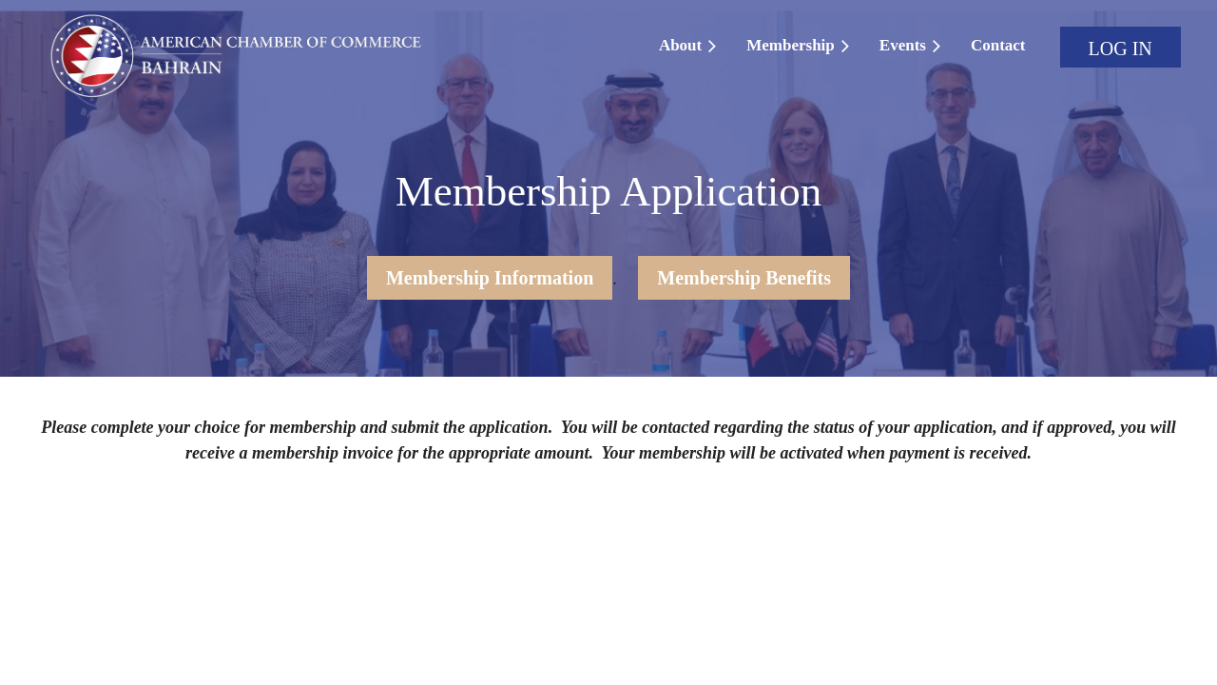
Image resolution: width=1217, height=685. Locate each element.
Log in (1120, 48)
